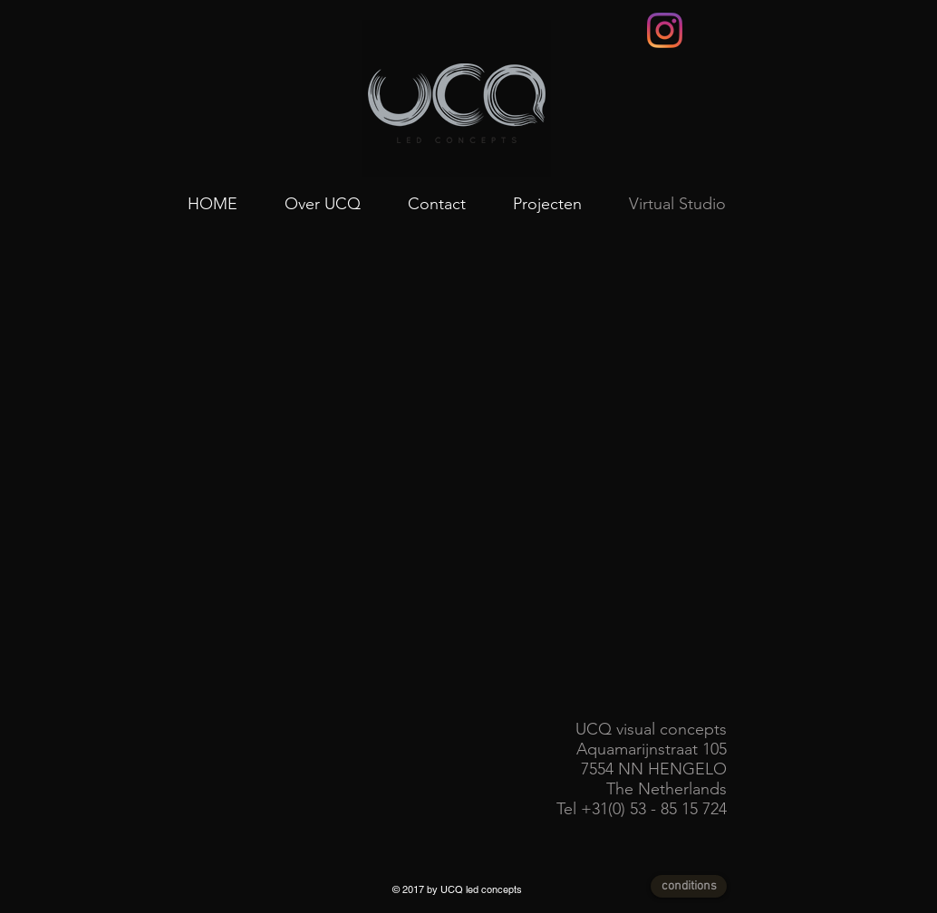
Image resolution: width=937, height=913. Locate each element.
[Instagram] (664, 30)
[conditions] (689, 886)
